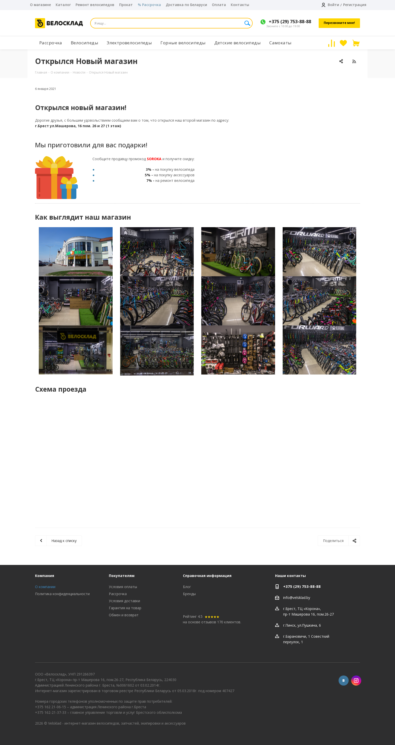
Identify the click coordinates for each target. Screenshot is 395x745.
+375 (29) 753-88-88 (290, 21)
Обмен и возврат (124, 615)
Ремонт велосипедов (95, 4)
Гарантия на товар (125, 607)
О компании (45, 586)
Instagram (356, 680)
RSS (354, 61)
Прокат (126, 4)
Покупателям (122, 575)
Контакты (240, 4)
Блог (187, 586)
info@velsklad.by (296, 597)
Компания (44, 575)
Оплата (219, 4)
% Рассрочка (149, 4)
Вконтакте (344, 680)
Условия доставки (124, 600)
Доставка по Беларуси (186, 4)
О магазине (40, 4)
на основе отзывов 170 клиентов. (212, 622)
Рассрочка (118, 593)
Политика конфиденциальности (62, 593)
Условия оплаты (123, 586)
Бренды (189, 593)
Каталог (63, 4)
